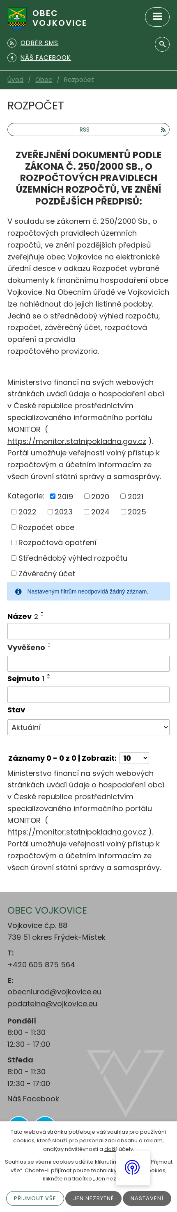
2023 (64, 512)
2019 (65, 496)
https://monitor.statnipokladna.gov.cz (76, 441)
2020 (100, 496)
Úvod (15, 79)
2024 (100, 512)
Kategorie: (25, 496)
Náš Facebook (33, 1099)
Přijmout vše (35, 1198)
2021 (135, 496)
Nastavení (147, 1198)
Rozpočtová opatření (57, 542)
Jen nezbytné (93, 1198)
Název (22, 616)
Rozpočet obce (46, 527)
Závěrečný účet (46, 573)
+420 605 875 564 (41, 965)
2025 (137, 512)
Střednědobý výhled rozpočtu (72, 558)
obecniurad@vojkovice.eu (54, 992)
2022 (27, 512)
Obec (43, 79)
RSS (123, 129)
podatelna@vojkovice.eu (52, 1003)
